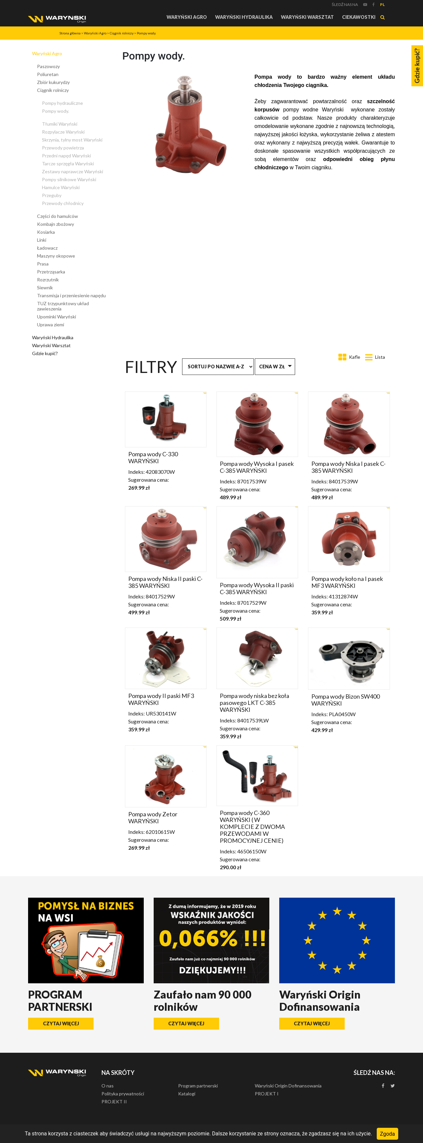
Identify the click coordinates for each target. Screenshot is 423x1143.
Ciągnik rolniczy (122, 33)
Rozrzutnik (48, 279)
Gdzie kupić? (45, 353)
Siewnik (45, 287)
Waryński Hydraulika (244, 17)
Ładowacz (47, 248)
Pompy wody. (146, 33)
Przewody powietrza (63, 147)
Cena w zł (272, 366)
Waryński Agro (187, 17)
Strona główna (70, 33)
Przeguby (51, 195)
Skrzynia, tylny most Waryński (72, 140)
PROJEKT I (267, 1093)
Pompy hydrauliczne (62, 103)
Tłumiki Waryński (59, 124)
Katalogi (186, 1093)
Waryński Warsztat (307, 17)
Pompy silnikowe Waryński (69, 179)
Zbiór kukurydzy (53, 82)
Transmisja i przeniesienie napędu (71, 295)
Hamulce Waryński (61, 187)
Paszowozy (48, 66)
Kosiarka (46, 232)
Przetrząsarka (51, 271)
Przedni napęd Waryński (66, 155)
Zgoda (387, 1133)
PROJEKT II (114, 1101)
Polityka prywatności (122, 1093)
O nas (107, 1085)
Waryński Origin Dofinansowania (288, 1085)
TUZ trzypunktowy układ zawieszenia (63, 306)
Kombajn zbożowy (55, 224)
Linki (41, 240)
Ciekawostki (358, 17)
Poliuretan (47, 74)
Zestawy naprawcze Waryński (72, 171)
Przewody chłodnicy (63, 203)
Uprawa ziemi (50, 324)
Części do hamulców (57, 216)
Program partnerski (198, 1085)
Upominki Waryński (56, 316)
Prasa (43, 263)
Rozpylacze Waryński (63, 132)
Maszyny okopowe (56, 256)
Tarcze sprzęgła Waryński (68, 163)
